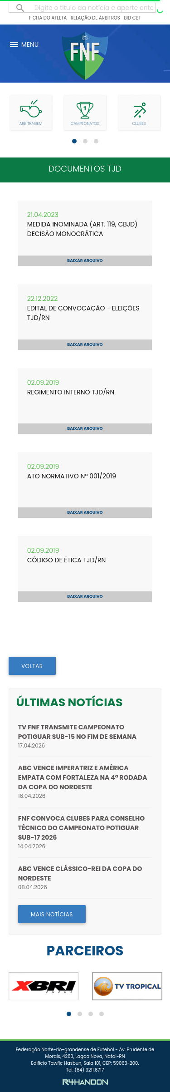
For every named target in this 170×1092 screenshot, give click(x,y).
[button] (74, 141)
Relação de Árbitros (95, 18)
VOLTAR (32, 666)
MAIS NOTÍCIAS (52, 914)
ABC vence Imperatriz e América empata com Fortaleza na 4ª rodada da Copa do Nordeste (82, 777)
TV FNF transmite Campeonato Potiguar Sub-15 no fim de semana (77, 732)
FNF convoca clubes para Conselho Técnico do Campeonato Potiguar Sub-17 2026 (81, 828)
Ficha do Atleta (48, 18)
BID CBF (132, 18)
